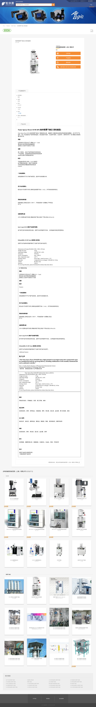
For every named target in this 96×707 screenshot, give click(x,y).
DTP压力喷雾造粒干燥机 (11, 683)
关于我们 (34, 698)
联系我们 (48, 698)
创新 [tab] (19, 149)
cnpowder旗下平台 (74, 1)
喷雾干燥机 (13, 25)
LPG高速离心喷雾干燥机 (11, 681)
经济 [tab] (19, 158)
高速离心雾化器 (30, 680)
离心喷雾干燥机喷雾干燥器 (54, 683)
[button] (46, 22)
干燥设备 (8, 25)
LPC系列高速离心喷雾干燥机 (54, 680)
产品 (91, 4)
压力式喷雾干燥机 (52, 681)
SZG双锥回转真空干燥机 (11, 685)
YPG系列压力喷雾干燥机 (32, 687)
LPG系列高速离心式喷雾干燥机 (76, 685)
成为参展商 (90, 1)
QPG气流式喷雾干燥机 (10, 680)
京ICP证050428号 (51, 705)
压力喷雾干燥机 (73, 683)
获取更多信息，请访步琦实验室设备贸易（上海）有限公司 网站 (63, 462)
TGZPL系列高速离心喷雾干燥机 (76, 687)
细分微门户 (83, 1)
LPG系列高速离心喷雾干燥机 (11, 687)
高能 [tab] (19, 139)
